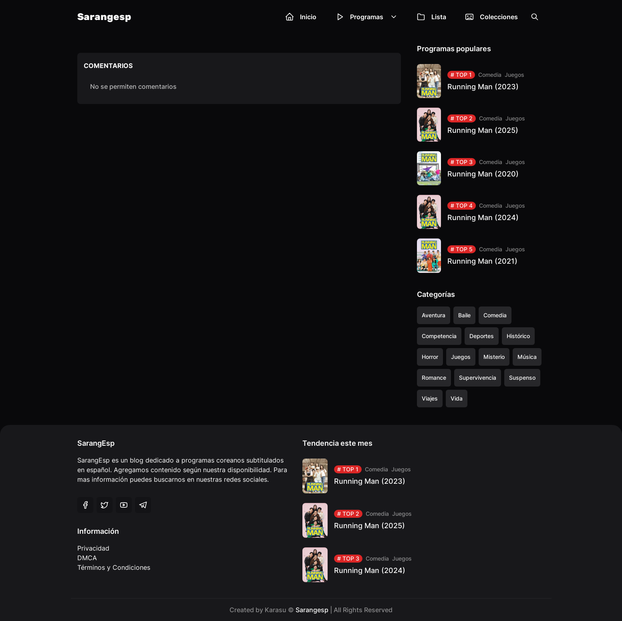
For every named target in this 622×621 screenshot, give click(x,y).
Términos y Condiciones (113, 567)
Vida (457, 398)
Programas (367, 17)
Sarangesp (104, 16)
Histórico (518, 336)
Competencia (439, 336)
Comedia (489, 74)
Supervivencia (477, 377)
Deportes (481, 336)
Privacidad (93, 548)
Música (527, 356)
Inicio (301, 17)
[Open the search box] (535, 17)
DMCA (87, 558)
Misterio (494, 356)
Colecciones (491, 17)
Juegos (514, 74)
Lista (431, 17)
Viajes (430, 398)
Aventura (433, 315)
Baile (464, 315)
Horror (430, 356)
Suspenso (522, 377)
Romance (434, 377)
